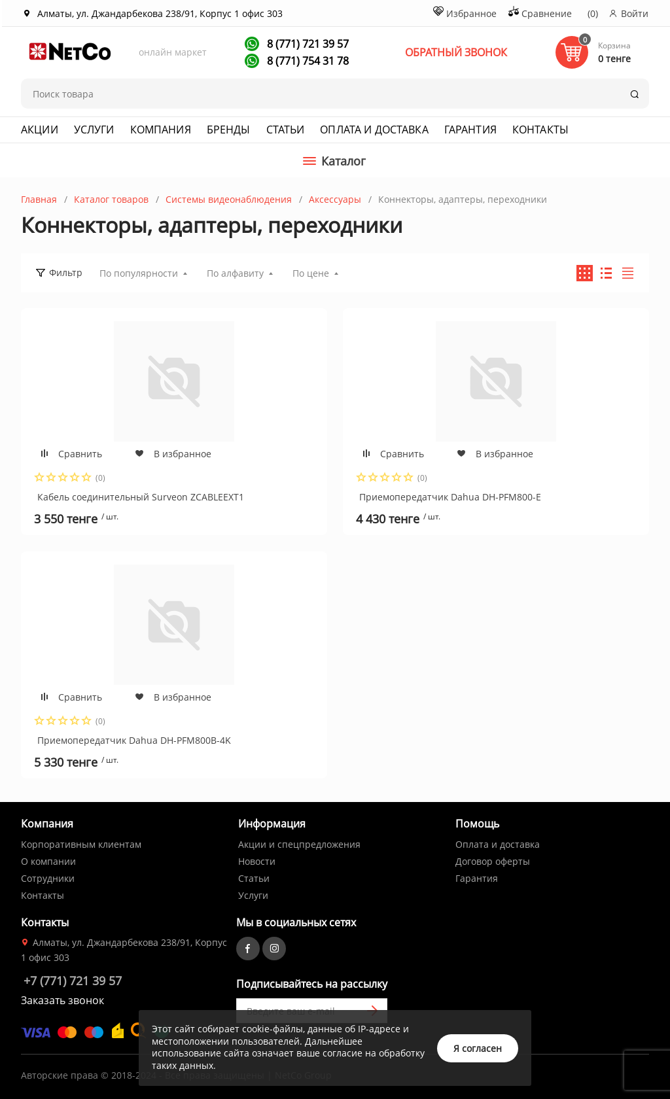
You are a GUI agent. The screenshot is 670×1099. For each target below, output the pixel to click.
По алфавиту (235, 273)
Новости (256, 861)
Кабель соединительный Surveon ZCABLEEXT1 (140, 497)
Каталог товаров (111, 199)
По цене (310, 273)
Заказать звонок (62, 1000)
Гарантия (470, 129)
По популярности (138, 273)
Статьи (285, 129)
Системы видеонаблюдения (229, 199)
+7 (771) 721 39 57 (73, 980)
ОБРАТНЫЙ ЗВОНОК (456, 52)
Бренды (229, 129)
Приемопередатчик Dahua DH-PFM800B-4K (134, 740)
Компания (160, 129)
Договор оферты (492, 861)
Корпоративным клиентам (81, 844)
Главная (39, 199)
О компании (48, 861)
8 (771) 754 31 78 (306, 61)
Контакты (540, 129)
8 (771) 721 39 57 (306, 44)
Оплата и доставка (374, 129)
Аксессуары (335, 199)
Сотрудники (48, 878)
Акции (39, 129)
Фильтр (65, 272)
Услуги (94, 129)
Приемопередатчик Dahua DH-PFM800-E (450, 497)
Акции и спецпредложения (299, 844)
